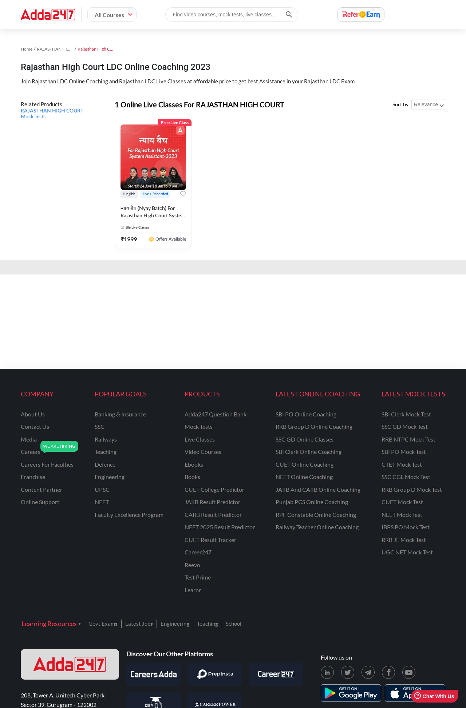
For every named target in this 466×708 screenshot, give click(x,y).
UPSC (102, 489)
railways (106, 439)
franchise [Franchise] (33, 476)
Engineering (175, 623)
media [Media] (29, 439)
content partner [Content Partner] (41, 489)
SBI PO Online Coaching (306, 414)
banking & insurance (120, 414)
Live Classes (200, 439)
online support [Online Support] (40, 501)
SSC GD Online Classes (304, 439)
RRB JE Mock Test (404, 539)
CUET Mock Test (402, 501)
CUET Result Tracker (210, 539)
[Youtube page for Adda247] (408, 672)
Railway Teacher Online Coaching (317, 526)
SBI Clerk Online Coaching (308, 451)
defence (105, 464)
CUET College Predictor (214, 489)
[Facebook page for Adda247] (388, 672)
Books (192, 476)
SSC (99, 426)
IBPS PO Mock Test (406, 526)
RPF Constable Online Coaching (316, 514)
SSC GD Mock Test (405, 426)
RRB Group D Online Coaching (314, 426)
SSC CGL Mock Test (406, 476)
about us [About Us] (33, 414)
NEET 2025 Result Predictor (220, 526)
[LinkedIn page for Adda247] (327, 672)
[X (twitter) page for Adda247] (347, 672)
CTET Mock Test (402, 464)
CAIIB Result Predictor (213, 514)
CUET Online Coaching (304, 464)
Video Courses (203, 451)
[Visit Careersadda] (153, 674)
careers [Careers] (30, 451)
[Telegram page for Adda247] (368, 672)
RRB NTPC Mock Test (408, 439)
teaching (105, 451)
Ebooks (194, 464)
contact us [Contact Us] (35, 426)
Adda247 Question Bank (215, 414)
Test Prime (198, 577)
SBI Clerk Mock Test (406, 414)
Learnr (193, 589)
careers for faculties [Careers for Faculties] (47, 464)
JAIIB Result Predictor (212, 501)
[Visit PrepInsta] (214, 674)
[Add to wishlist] (183, 194)
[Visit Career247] (276, 674)
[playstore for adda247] (351, 693)
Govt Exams (103, 623)
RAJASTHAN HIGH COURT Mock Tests (52, 113)
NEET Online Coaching (304, 476)
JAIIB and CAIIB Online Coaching (318, 489)
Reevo (192, 564)
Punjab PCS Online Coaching (312, 501)
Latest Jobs (139, 623)
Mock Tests (199, 426)
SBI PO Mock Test (404, 451)
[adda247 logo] (70, 664)
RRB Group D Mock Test (412, 489)
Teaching (207, 623)
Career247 (198, 552)
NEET (102, 501)
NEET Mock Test (402, 514)
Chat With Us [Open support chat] (434, 696)
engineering (110, 476)
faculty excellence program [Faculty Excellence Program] (129, 514)
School (233, 623)
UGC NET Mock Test (407, 552)
